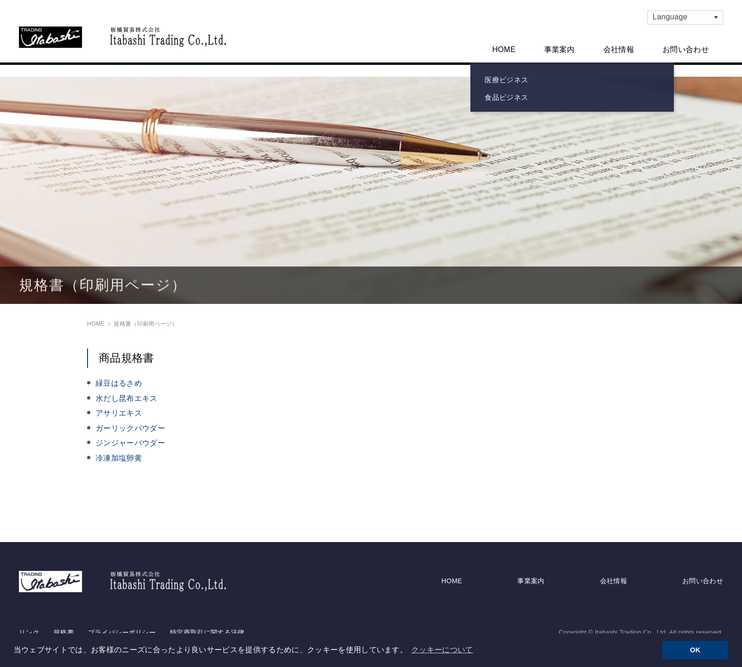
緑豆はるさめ (119, 377)
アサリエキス (119, 406)
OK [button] (695, 650)
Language (670, 17)
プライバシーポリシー (122, 617)
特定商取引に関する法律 (207, 617)
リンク (29, 617)
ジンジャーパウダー (130, 436)
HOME (503, 49)
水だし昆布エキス (127, 391)
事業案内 (559, 49)
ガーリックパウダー (130, 421)
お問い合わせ (685, 49)
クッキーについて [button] (442, 650)
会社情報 (618, 49)
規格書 (63, 617)
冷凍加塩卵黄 (119, 451)
